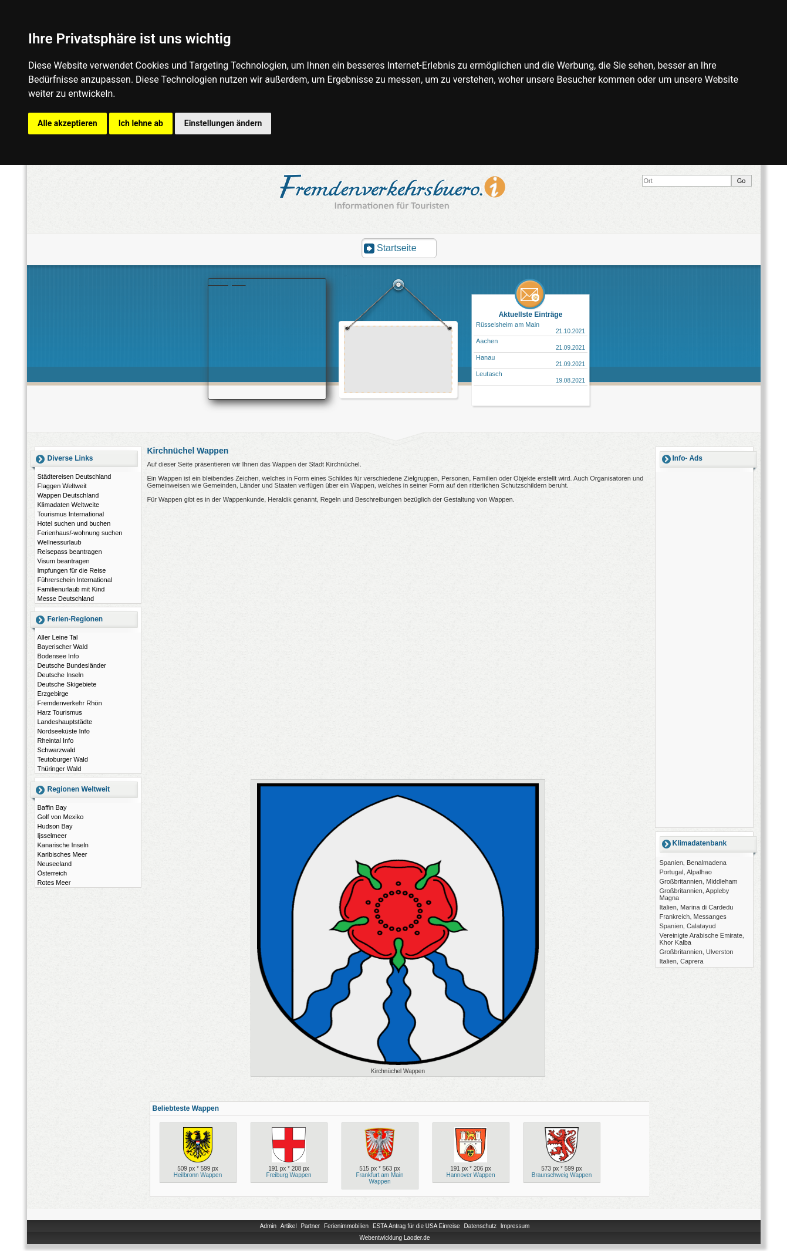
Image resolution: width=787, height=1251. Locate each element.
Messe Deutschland (66, 598)
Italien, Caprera (682, 961)
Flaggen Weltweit (62, 485)
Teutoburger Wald (63, 759)
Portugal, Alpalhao (686, 871)
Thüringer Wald (60, 768)
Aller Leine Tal (58, 637)
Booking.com (227, 282)
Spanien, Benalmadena (693, 862)
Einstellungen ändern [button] (223, 123)
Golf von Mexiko (61, 816)
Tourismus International (71, 514)
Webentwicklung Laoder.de (395, 1238)
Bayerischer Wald (63, 646)
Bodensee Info (58, 656)
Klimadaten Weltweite (69, 504)
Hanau (485, 357)
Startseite (397, 248)
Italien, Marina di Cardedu (697, 907)
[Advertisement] (398, 361)
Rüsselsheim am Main (507, 324)
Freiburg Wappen (289, 1175)
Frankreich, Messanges (693, 916)
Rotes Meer (54, 882)
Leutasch (489, 373)
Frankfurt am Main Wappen (379, 1178)
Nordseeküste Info (64, 731)
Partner (310, 1226)
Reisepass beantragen (70, 551)
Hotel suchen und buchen (74, 523)
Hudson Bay (55, 826)
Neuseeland (55, 863)
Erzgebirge (53, 693)
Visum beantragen (64, 560)
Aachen (487, 340)
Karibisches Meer (62, 854)
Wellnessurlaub (60, 542)
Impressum (515, 1226)
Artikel (289, 1226)
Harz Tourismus (60, 712)
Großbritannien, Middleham (699, 881)
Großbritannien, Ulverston (697, 951)
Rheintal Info (56, 740)
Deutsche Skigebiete (67, 684)
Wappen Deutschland (68, 495)
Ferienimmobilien (346, 1226)
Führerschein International (75, 579)
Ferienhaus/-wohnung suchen (80, 532)
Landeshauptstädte (65, 721)
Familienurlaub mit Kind (71, 589)
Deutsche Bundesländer (72, 665)
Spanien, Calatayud (688, 925)
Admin (268, 1226)
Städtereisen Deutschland (75, 476)
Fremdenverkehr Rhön (70, 702)
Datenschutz (480, 1226)
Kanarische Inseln (63, 844)
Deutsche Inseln (61, 674)
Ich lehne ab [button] (141, 123)
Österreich (52, 873)
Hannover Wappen (470, 1175)
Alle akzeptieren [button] (67, 123)
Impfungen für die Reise (72, 570)
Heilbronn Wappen (198, 1175)
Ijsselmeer (52, 835)
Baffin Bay (52, 807)
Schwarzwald (57, 749)
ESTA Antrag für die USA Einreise (416, 1226)
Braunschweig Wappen (562, 1175)
